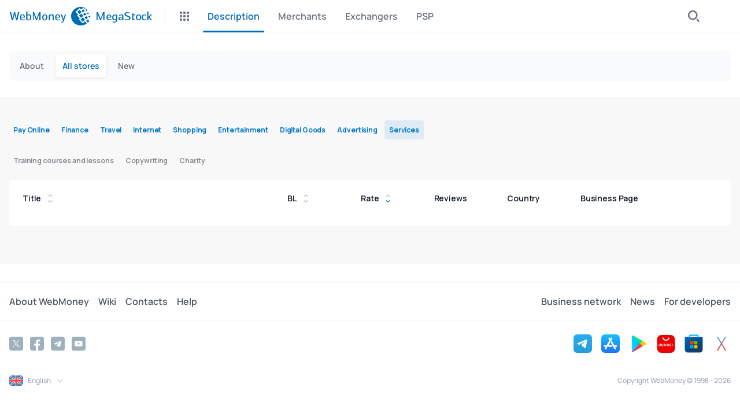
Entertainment (243, 130)
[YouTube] (79, 344)
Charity (192, 160)
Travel (110, 130)
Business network (581, 301)
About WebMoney (49, 301)
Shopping (189, 130)
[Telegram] (58, 344)
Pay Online (31, 130)
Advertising (357, 130)
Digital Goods (302, 130)
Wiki (107, 301)
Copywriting (146, 160)
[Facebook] (37, 344)
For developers (697, 301)
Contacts (146, 301)
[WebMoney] (50, 16)
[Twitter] (16, 344)
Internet (147, 130)
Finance (74, 130)
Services (404, 130)
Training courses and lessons (63, 160)
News (642, 301)
